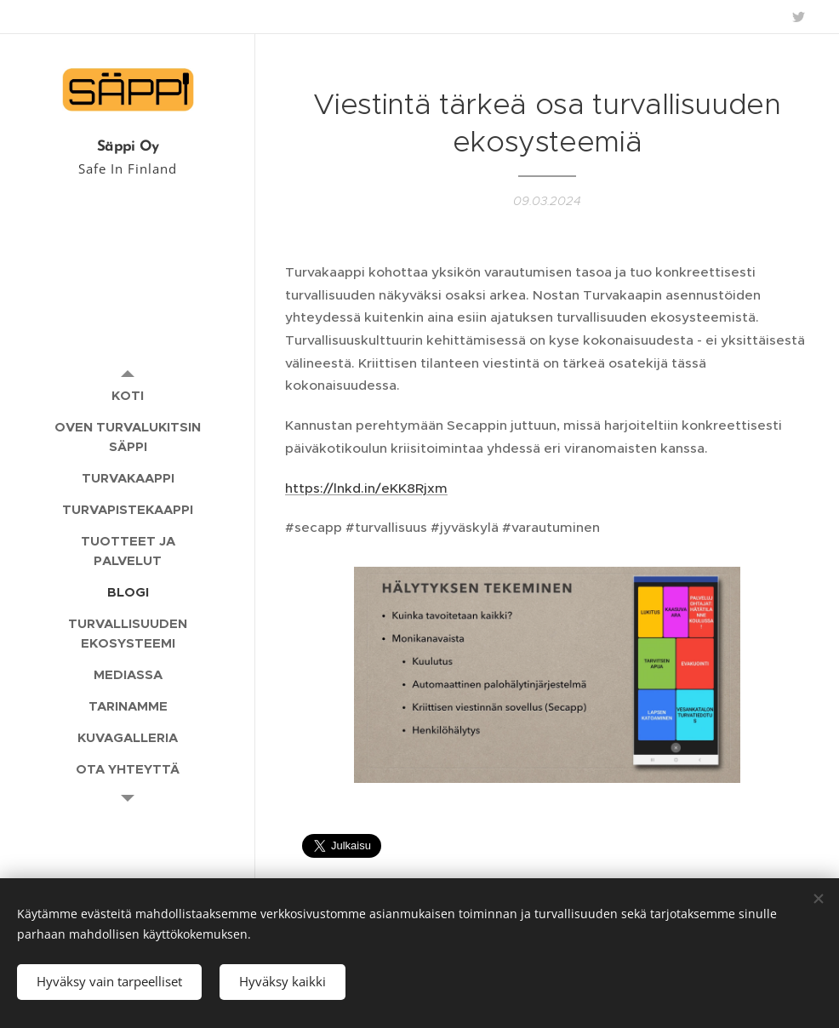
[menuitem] (127, 395)
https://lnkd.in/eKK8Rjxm (366, 488)
